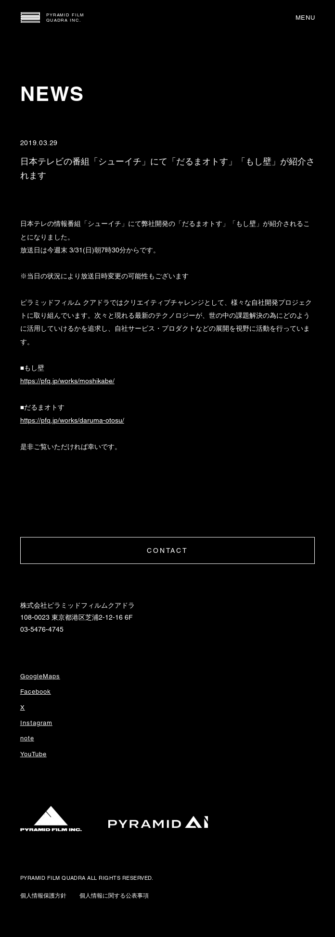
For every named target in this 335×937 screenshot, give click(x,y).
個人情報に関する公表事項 (114, 895)
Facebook (35, 691)
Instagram (36, 722)
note (27, 738)
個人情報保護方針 (43, 895)
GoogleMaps (40, 676)
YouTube (33, 754)
